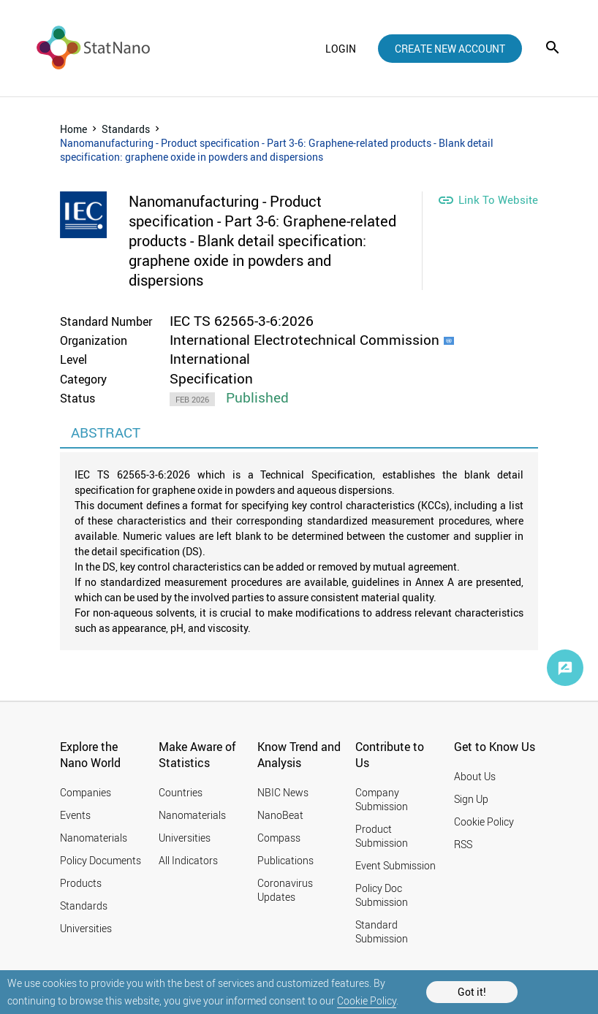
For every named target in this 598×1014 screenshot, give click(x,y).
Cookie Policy (366, 1000)
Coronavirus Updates (285, 890)
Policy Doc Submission (381, 895)
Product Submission (381, 836)
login (340, 49)
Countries (181, 792)
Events (75, 815)
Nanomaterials (93, 838)
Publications (285, 860)
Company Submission (381, 799)
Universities (86, 928)
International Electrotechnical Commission (304, 339)
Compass (278, 838)
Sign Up (471, 799)
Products (81, 883)
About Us (475, 776)
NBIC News (283, 792)
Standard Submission (381, 931)
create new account (450, 49)
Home (73, 129)
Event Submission (395, 865)
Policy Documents (100, 860)
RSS (463, 844)
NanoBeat (280, 815)
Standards (126, 129)
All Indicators (188, 860)
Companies (85, 792)
